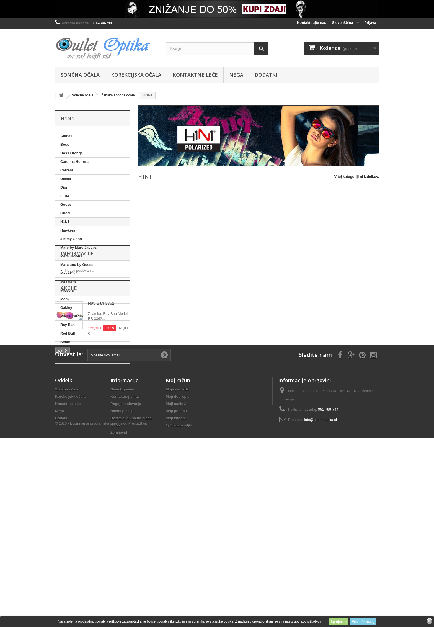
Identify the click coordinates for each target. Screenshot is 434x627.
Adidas (66, 136)
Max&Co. (68, 273)
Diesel (65, 179)
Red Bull (67, 333)
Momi (65, 299)
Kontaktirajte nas (311, 22)
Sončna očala (80, 74)
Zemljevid (118, 592)
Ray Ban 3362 (101, 431)
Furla (64, 196)
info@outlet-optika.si (320, 579)
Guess (65, 204)
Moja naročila (177, 549)
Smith (65, 342)
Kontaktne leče (195, 74)
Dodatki (266, 74)
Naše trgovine (122, 549)
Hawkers (67, 230)
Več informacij (363, 622)
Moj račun (178, 539)
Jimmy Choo (71, 239)
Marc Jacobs (71, 256)
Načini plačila (121, 570)
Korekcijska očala (136, 74)
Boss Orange (71, 153)
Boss (64, 144)
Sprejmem (338, 622)
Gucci (65, 213)
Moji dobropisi (178, 556)
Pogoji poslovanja (79, 395)
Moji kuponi (176, 577)
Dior (64, 187)
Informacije (77, 380)
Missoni (67, 290)
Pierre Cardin (71, 316)
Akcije (69, 416)
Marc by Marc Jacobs (78, 247)
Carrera (66, 170)
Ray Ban (67, 325)
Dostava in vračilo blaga (131, 577)
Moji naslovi (176, 563)
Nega (236, 74)
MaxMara (68, 282)
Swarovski (69, 359)
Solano (66, 350)
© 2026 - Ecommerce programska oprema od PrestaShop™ (103, 612)
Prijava (370, 22)
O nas (115, 585)
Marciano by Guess (76, 265)
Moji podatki (176, 570)
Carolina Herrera (74, 162)
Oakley (66, 307)
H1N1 (64, 222)
